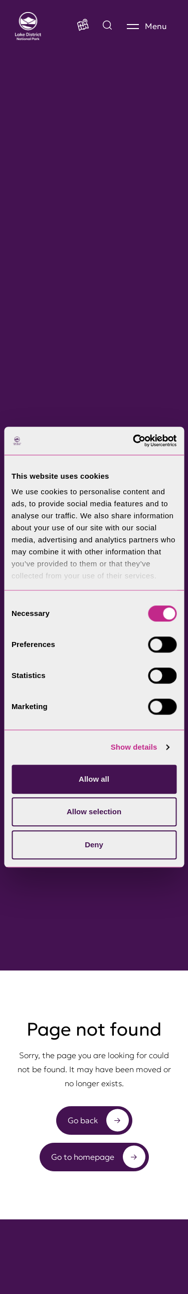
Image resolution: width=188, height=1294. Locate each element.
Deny (94, 844)
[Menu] (147, 26)
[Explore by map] (107, 26)
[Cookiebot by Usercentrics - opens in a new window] (133, 440)
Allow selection (94, 811)
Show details (134, 747)
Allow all (94, 779)
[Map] (83, 26)
